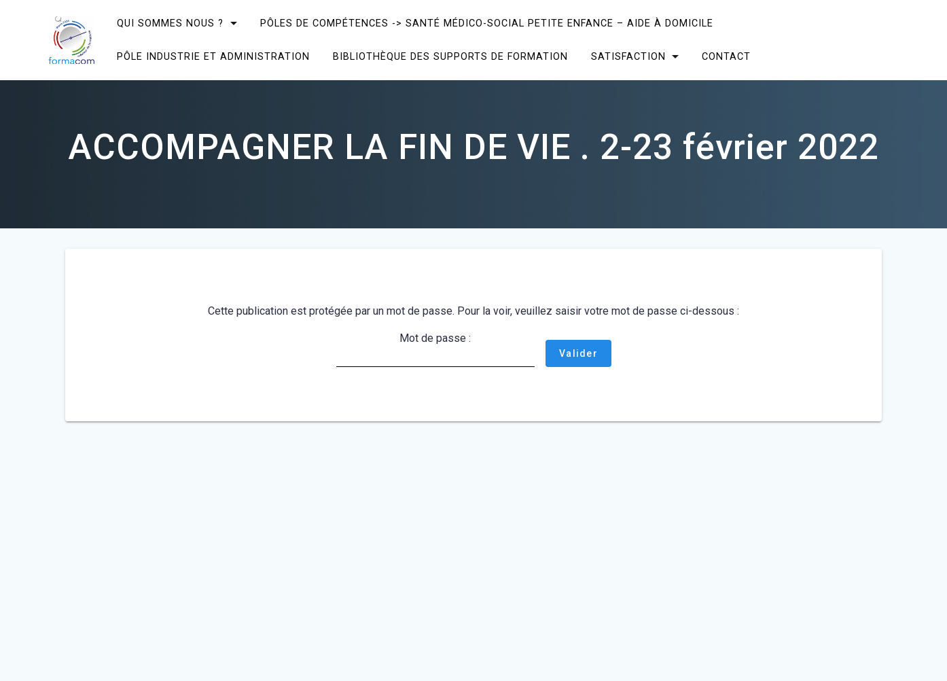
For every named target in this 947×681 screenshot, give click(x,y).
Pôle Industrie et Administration (213, 57)
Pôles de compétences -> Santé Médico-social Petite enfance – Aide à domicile (486, 23)
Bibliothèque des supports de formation (450, 57)
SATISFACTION (627, 57)
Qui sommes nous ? (170, 23)
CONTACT (726, 57)
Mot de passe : (435, 349)
